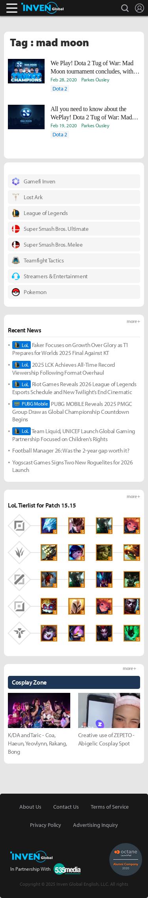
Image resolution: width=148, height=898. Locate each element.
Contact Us (66, 806)
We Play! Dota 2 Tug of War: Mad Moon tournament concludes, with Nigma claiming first (92, 67)
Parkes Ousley (95, 79)
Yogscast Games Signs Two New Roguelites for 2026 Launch (72, 466)
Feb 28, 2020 (64, 79)
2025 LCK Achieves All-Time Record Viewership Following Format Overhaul (63, 368)
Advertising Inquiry (95, 824)
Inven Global (42, 8)
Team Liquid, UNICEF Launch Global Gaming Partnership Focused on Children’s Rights (73, 435)
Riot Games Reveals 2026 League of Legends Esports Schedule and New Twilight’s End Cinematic (74, 388)
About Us (30, 806)
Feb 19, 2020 (64, 125)
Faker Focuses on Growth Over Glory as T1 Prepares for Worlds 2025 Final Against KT (70, 349)
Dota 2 (59, 88)
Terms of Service (110, 806)
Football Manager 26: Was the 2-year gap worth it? (70, 450)
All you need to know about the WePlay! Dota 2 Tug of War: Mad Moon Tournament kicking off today (94, 113)
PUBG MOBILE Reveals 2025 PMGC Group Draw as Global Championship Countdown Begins (72, 411)
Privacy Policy (45, 824)
